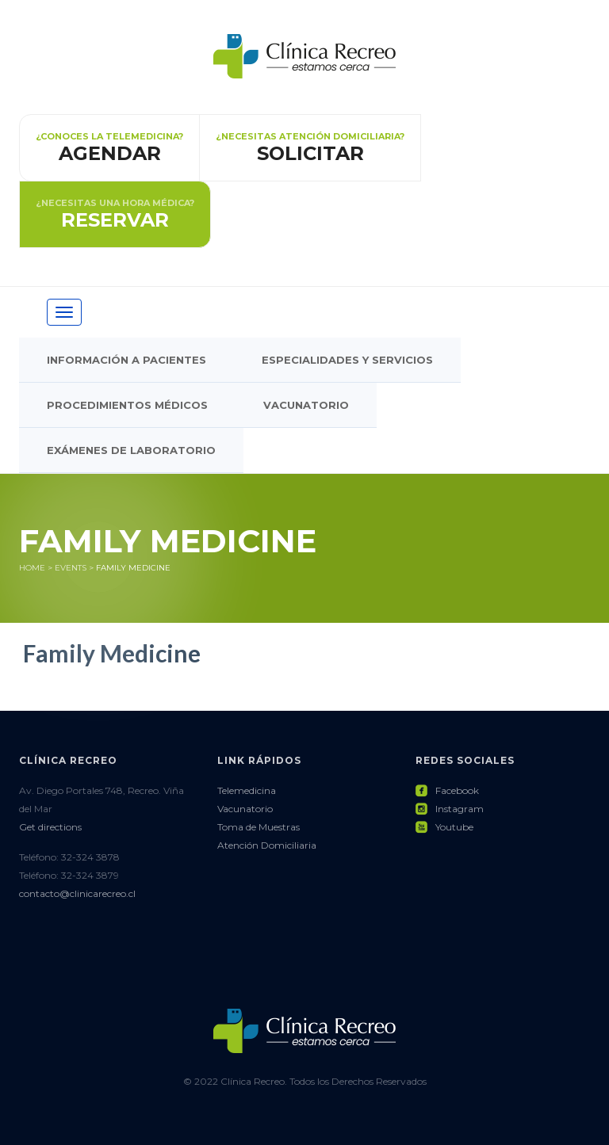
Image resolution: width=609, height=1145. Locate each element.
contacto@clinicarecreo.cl (77, 893)
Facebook (447, 790)
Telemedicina (246, 790)
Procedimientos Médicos (127, 405)
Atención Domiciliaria (266, 845)
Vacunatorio (306, 405)
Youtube (444, 827)
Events (70, 568)
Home (32, 568)
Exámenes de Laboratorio (131, 450)
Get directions (50, 827)
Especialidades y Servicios (347, 359)
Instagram (450, 809)
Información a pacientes (126, 359)
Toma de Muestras (258, 827)
